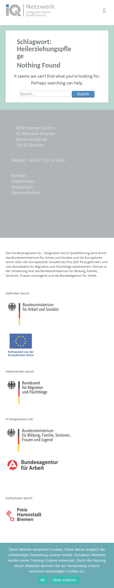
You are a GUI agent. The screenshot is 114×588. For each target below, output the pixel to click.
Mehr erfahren (64, 580)
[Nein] (107, 565)
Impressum (22, 187)
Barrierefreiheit (25, 192)
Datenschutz (23, 181)
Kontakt (18, 175)
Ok (42, 580)
